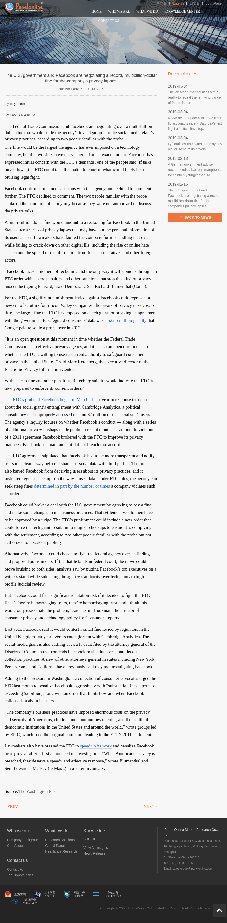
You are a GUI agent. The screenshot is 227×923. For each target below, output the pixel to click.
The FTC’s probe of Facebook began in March (46, 399)
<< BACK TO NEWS (195, 217)
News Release (94, 853)
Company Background (24, 840)
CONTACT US (108, 20)
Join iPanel (214, 3)
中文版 (162, 3)
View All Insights (95, 848)
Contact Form (17, 869)
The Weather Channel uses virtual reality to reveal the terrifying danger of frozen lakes (195, 97)
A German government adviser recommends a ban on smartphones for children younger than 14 (195, 169)
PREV (13, 807)
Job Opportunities (20, 875)
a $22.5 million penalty (125, 320)
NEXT (149, 807)
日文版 (195, 3)
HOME (97, 11)
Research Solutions (60, 840)
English (178, 3)
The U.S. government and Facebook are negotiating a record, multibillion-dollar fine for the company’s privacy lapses (194, 198)
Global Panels (55, 846)
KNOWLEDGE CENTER (182, 11)
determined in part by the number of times (72, 486)
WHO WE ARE (119, 11)
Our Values (15, 846)
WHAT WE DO (147, 11)
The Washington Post (37, 791)
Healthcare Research (61, 851)
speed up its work (96, 745)
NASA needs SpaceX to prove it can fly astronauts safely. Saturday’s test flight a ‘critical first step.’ (195, 123)
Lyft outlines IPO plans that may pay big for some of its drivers (195, 146)
